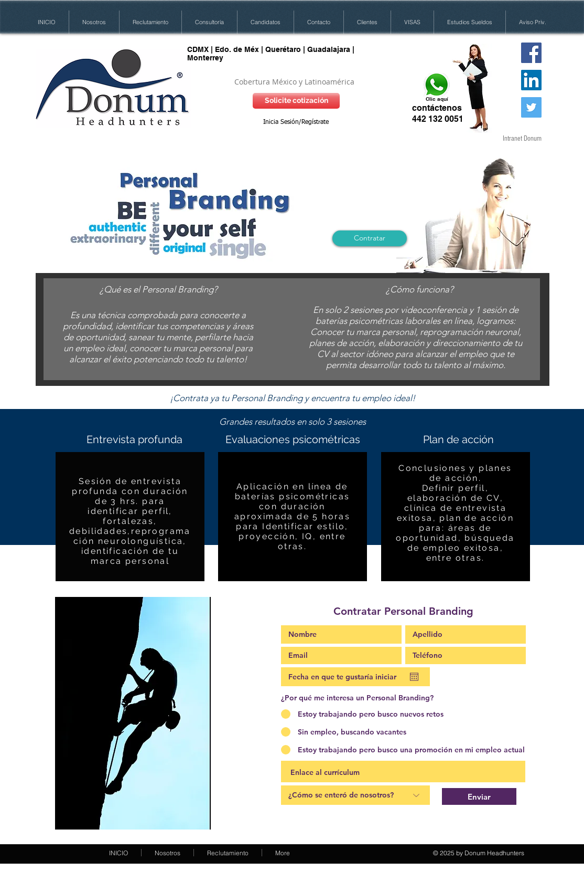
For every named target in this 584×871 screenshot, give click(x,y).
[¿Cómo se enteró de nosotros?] (355, 795)
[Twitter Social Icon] (531, 107)
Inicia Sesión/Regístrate (296, 122)
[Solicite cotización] (296, 101)
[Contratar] (369, 238)
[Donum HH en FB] (531, 53)
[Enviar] (479, 796)
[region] (130, 517)
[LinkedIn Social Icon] (531, 80)
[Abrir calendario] (414, 677)
